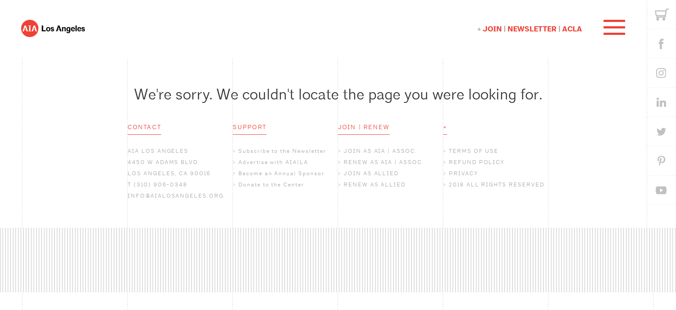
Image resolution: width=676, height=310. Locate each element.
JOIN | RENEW (364, 127)
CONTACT (144, 127)
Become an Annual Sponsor (281, 173)
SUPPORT (249, 127)
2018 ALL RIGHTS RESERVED (497, 184)
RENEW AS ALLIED (375, 184)
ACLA (572, 29)
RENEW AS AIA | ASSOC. (384, 162)
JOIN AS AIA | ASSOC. (380, 151)
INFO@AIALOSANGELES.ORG (176, 195)
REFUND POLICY (476, 162)
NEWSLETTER (532, 29)
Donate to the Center (271, 184)
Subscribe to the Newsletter (282, 151)
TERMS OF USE (473, 151)
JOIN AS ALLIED (371, 173)
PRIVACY (463, 173)
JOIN (492, 29)
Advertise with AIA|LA (273, 162)
